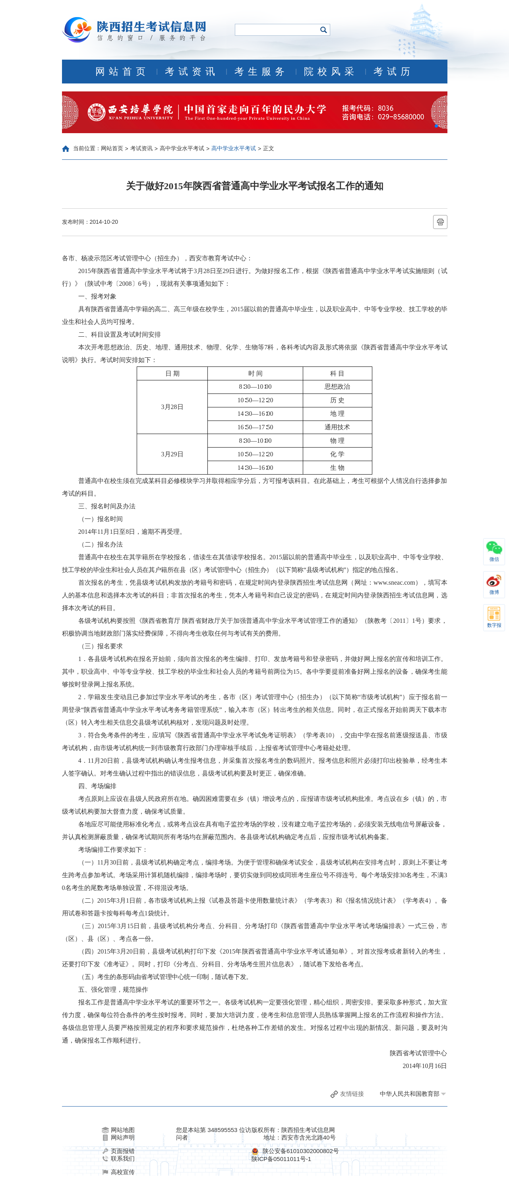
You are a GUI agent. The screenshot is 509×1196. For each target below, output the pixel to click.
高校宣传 (118, 1172)
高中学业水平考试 (182, 148)
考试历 (394, 71)
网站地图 (118, 1130)
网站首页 (122, 71)
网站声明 (118, 1137)
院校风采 (331, 71)
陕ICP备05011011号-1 (281, 1158)
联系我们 (118, 1158)
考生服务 (261, 71)
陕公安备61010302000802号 (301, 1151)
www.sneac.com (394, 582)
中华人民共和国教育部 (409, 1093)
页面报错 (118, 1151)
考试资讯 (192, 71)
